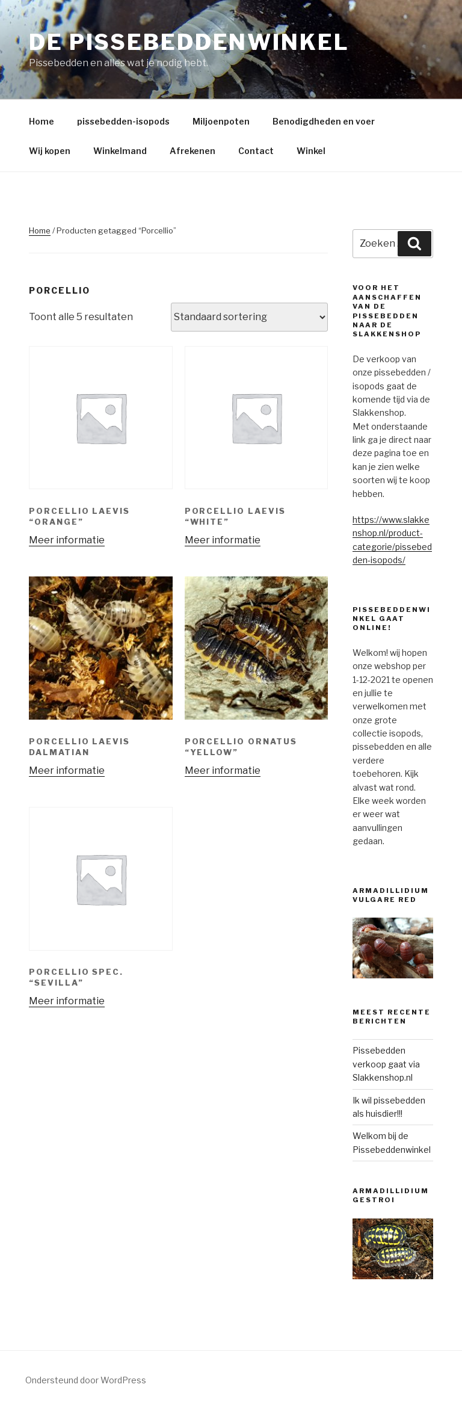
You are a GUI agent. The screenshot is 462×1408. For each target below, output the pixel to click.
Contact (256, 151)
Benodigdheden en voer (324, 121)
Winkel (311, 151)
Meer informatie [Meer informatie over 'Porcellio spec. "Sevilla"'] (67, 1001)
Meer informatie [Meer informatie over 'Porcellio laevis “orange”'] (67, 540)
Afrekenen (192, 151)
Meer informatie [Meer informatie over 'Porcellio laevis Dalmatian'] (67, 770)
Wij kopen (49, 151)
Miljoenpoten (221, 121)
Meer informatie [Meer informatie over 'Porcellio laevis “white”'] (222, 540)
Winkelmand (120, 151)
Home (41, 121)
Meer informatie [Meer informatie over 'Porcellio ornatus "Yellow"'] (222, 770)
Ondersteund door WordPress (85, 1380)
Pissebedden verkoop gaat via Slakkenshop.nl (386, 1063)
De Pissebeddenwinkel (189, 42)
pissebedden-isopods (123, 121)
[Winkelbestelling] (249, 317)
